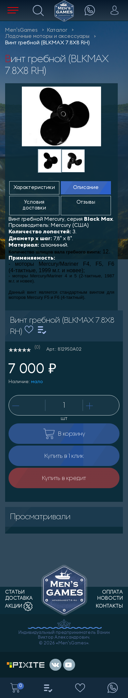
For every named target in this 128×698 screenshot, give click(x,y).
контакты (109, 606)
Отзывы (85, 202)
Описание (86, 188)
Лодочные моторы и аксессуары (47, 36)
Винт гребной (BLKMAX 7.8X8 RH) (47, 43)
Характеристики (34, 188)
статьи (15, 592)
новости (110, 598)
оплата (112, 592)
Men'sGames (21, 30)
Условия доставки (34, 205)
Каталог (57, 30)
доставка (19, 598)
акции (18, 606)
